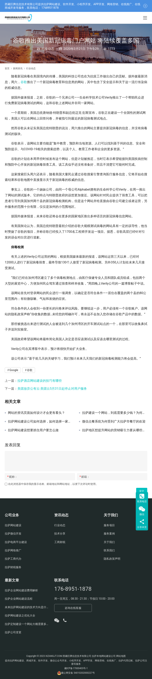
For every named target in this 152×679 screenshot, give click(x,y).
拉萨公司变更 (13, 632)
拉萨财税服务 (13, 567)
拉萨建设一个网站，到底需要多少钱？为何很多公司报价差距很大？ (114, 413)
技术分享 (59, 533)
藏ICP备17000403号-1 (76, 668)
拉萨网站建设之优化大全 (20, 615)
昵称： (12, 477)
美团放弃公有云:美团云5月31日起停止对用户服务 (52, 388)
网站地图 (121, 656)
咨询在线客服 (73, 608)
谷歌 (24, 82)
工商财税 (59, 542)
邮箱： (85, 477)
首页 (7, 68)
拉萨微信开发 (13, 533)
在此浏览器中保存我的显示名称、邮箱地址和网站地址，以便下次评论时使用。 (53, 483)
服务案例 (109, 533)
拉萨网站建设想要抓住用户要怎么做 (33, 430)
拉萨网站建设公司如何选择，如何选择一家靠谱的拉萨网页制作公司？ (40, 421)
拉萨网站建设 (13, 525)
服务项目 (109, 525)
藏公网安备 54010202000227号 (78, 672)
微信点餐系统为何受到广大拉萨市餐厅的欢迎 (113, 421)
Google (13, 370)
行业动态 (48, 49)
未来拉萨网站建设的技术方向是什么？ (26, 607)
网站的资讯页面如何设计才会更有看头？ (36, 413)
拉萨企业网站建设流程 (18, 598)
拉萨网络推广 (13, 550)
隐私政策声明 (112, 558)
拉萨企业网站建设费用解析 (21, 590)
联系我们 (109, 550)
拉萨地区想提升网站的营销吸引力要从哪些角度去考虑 (114, 430)
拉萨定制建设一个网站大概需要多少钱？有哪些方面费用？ (26, 624)
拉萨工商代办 (13, 558)
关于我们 (109, 542)
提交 (141, 491)
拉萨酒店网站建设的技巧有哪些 (39, 381)
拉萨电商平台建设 (16, 542)
